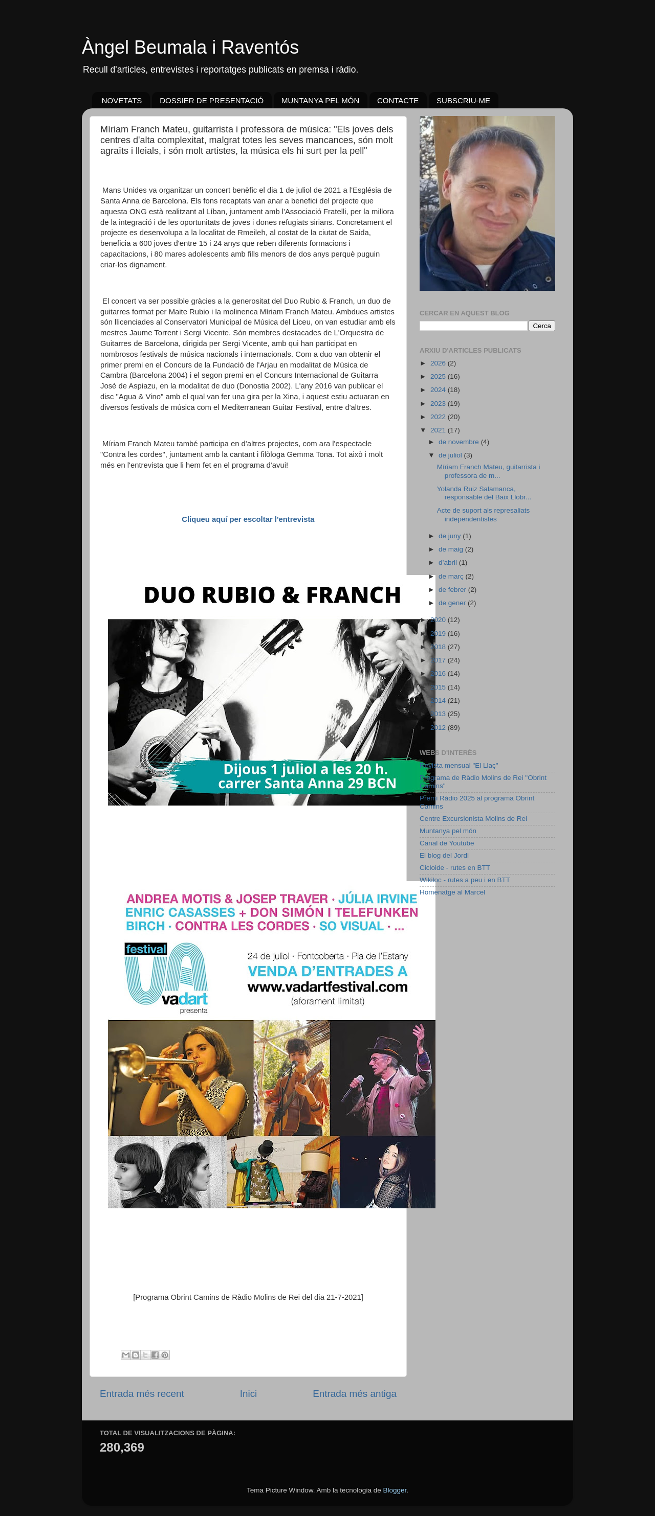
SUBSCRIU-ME (463, 100)
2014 (439, 700)
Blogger (394, 1490)
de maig (452, 549)
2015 (439, 687)
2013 (439, 714)
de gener (453, 603)
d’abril (449, 562)
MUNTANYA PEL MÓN (320, 100)
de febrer (453, 589)
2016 (439, 673)
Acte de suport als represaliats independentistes (483, 514)
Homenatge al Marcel (452, 892)
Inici (248, 1393)
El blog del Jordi (444, 855)
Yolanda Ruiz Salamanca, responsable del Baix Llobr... (484, 493)
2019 (439, 633)
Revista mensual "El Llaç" (459, 765)
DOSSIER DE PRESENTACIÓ (212, 100)
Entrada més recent (142, 1393)
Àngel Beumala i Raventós (190, 47)
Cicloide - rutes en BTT (455, 867)
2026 (439, 363)
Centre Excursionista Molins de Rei (473, 818)
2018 (439, 647)
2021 (439, 430)
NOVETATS (122, 100)
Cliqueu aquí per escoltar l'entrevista (248, 519)
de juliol (451, 455)
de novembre (460, 442)
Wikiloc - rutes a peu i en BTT (465, 880)
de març (452, 576)
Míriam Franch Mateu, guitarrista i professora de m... (488, 471)
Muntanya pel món (448, 831)
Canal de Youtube (447, 843)
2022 (439, 417)
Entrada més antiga (355, 1393)
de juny (451, 536)
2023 (439, 403)
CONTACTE (398, 100)
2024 (439, 390)
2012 (439, 727)
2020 (439, 620)
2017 (439, 660)
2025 (439, 376)
